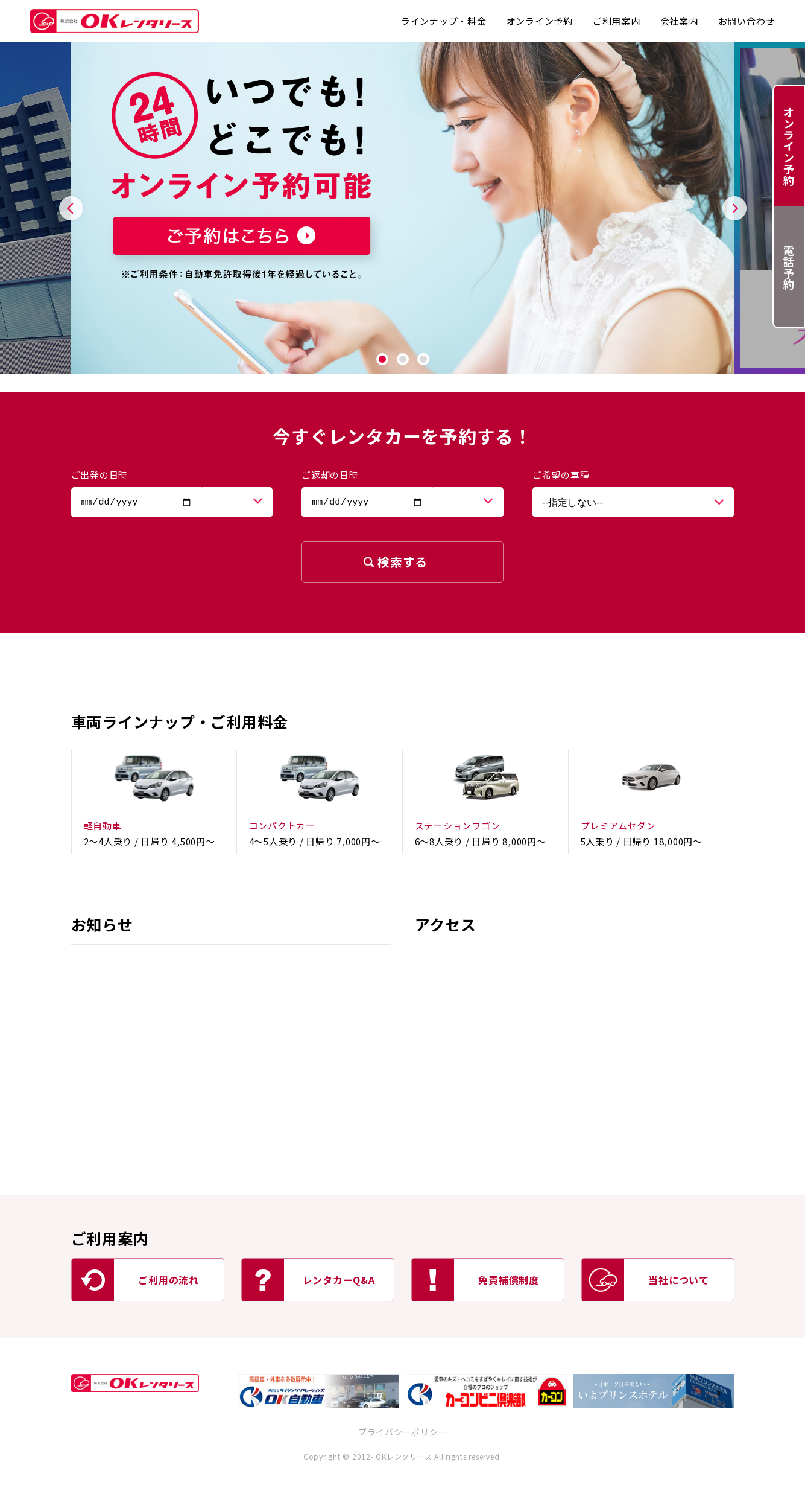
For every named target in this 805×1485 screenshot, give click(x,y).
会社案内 (679, 20)
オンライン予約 (540, 20)
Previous (71, 208)
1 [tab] (382, 359)
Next (734, 208)
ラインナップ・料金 (444, 20)
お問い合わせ (746, 20)
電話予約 (789, 267)
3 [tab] (423, 359)
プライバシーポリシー (402, 1432)
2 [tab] (403, 359)
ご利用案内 (616, 20)
